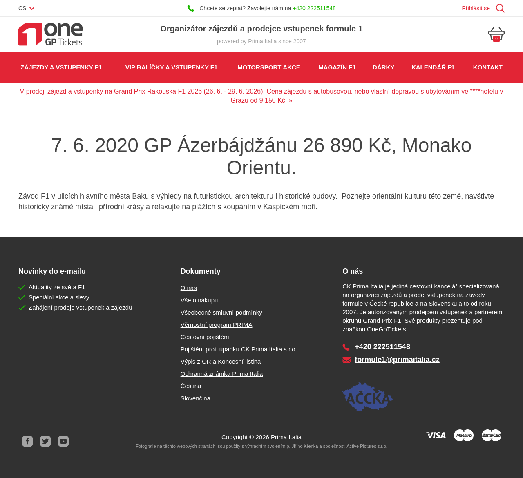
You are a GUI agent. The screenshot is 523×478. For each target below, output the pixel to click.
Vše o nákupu (199, 300)
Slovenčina (195, 398)
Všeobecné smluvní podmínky (221, 312)
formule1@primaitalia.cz (397, 359)
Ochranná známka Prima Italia (222, 373)
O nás (189, 287)
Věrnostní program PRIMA (217, 324)
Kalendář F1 (433, 67)
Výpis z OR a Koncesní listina (221, 361)
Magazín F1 (337, 67)
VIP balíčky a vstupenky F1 (171, 67)
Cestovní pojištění (205, 336)
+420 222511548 (314, 8)
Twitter (45, 441)
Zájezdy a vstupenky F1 (61, 67)
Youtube (63, 441)
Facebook (27, 441)
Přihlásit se (476, 8)
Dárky (383, 67)
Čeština (191, 385)
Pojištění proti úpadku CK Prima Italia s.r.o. (239, 349)
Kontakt (488, 67)
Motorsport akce (268, 67)
